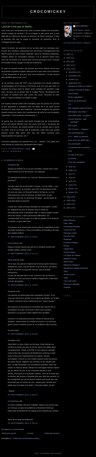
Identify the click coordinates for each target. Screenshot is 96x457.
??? (69, 104)
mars (71, 185)
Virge (66, 278)
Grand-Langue (69, 252)
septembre (73, 83)
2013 (68, 61)
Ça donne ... (73, 158)
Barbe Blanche (70, 220)
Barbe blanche (14, 260)
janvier (72, 192)
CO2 (70, 151)
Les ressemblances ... (77, 133)
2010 (68, 197)
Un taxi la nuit (69, 274)
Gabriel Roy (68, 249)
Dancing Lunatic (70, 233)
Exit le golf (72, 125)
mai (70, 178)
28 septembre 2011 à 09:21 (23, 423)
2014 (68, 58)
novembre (73, 76)
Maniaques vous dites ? (77, 112)
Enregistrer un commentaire (12, 429)
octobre (72, 79)
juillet (71, 170)
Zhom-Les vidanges (72, 284)
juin (70, 174)
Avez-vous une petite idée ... (79, 140)
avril (70, 181)
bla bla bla (16, 151)
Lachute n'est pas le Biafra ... (80, 90)
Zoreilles (11, 165)
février (71, 188)
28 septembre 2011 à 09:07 (23, 395)
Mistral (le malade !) (72, 265)
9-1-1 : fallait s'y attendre (78, 136)
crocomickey (48, 11)
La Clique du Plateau (72, 255)
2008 (68, 204)
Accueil (30, 433)
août (71, 167)
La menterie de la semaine (79, 147)
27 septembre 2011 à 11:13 (23, 253)
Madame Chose (70, 259)
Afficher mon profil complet (77, 43)
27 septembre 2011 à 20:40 (23, 334)
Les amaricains (74, 144)
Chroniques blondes (72, 226)
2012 (68, 65)
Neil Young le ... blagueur (78, 129)
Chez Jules (68, 223)
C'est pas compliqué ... (77, 162)
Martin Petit (68, 262)
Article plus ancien (51, 433)
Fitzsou (66, 246)
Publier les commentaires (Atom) (26, 438)
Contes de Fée (70, 230)
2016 (68, 54)
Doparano (68, 239)
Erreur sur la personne (77, 101)
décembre (73, 72)
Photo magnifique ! (75, 97)
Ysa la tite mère (70, 281)
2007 (68, 208)
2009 (68, 200)
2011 (68, 69)
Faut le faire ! (73, 93)
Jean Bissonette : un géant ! (79, 115)
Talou (66, 271)
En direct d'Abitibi (71, 243)
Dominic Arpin (69, 236)
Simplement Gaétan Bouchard (76, 268)
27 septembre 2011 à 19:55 (23, 285)
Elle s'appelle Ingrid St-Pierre (80, 108)
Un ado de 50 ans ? (76, 155)
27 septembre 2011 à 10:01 (23, 237)
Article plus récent (8, 433)
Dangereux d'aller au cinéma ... (80, 86)
